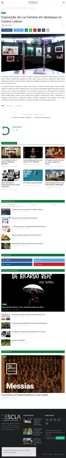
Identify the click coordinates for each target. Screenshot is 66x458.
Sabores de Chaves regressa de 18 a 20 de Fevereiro (27, 235)
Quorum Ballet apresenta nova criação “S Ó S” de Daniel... (32, 161)
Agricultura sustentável (18, 340)
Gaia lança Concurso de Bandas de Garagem (24, 218)
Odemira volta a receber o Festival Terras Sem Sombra (27, 243)
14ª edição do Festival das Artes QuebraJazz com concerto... (29, 331)
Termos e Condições (47, 454)
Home (2, 8)
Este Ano (54, 204)
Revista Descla (6, 25)
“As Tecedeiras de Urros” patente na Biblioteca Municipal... (9, 162)
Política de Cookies (58, 454)
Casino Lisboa (18, 105)
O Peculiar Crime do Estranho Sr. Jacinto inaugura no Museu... (54, 162)
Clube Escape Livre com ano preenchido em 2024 (38, 441)
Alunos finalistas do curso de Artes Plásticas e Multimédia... (54, 184)
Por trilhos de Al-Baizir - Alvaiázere (22, 117)
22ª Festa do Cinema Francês (32, 183)
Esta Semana (12, 204)
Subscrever (60, 438)
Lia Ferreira (9, 105)
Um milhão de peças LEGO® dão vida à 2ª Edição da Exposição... (30, 323)
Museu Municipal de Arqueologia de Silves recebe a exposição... (10, 184)
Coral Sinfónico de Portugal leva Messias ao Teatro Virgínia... (25, 395)
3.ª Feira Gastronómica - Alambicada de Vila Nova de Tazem (29, 226)
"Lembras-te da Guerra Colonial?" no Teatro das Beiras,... (28, 209)
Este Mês (33, 204)
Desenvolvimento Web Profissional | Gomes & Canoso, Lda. (28, 314)
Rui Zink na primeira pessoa (42, 117)
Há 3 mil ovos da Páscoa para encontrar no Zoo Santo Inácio (38, 431)
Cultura (7, 8)
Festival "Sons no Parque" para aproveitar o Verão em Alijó (38, 421)
